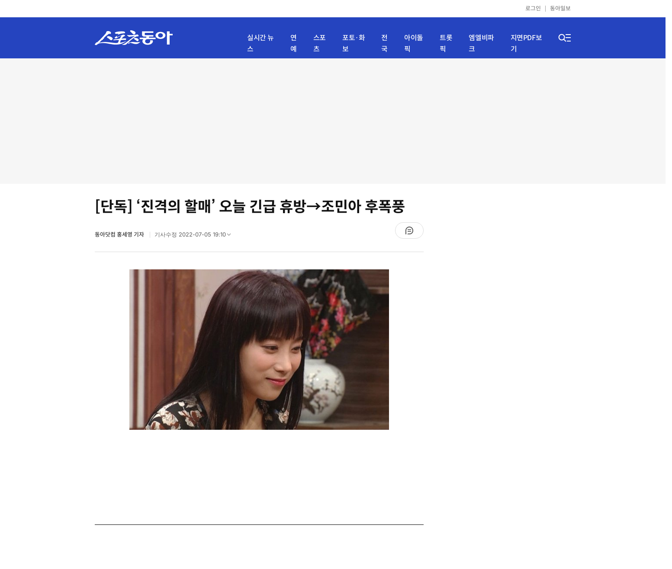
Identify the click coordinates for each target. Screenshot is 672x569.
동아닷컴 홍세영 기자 (120, 234)
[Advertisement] (333, 121)
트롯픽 (446, 43)
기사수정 (195, 236)
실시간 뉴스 (260, 43)
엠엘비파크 (481, 43)
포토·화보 (353, 43)
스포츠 (319, 43)
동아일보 (560, 8)
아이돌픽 (413, 43)
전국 (384, 43)
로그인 (533, 8)
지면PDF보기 (526, 43)
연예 (293, 43)
